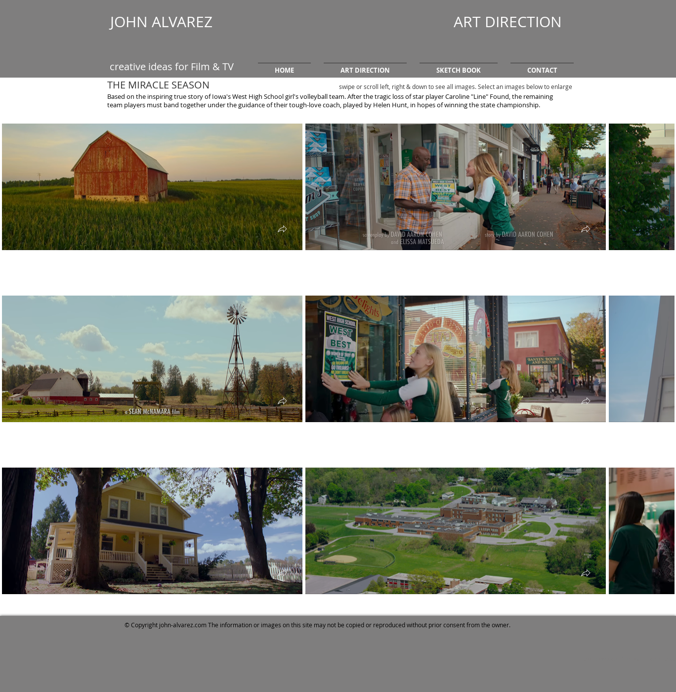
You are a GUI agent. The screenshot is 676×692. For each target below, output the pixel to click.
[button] (365, 66)
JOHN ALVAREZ (161, 22)
